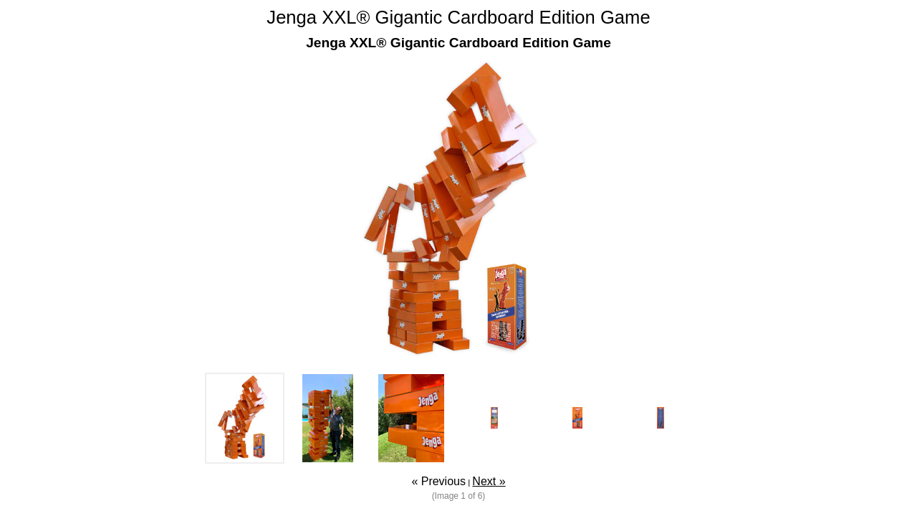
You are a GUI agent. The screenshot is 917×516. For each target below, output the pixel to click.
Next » (488, 481)
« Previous (438, 481)
